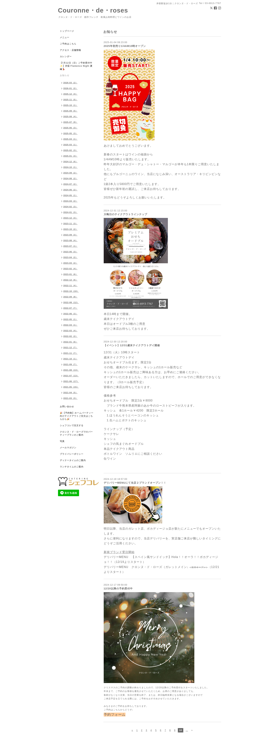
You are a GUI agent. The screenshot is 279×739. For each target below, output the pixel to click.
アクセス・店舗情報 (70, 50)
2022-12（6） (70, 280)
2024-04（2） (70, 201)
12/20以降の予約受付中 (118, 588)
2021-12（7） (70, 347)
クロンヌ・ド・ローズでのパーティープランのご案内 (76, 433)
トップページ (67, 31)
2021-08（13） (71, 370)
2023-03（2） (70, 263)
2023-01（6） (70, 274)
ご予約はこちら (68, 44)
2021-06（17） (71, 381)
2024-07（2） (70, 184)
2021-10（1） (70, 359)
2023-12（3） (70, 218)
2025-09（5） (70, 111)
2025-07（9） (70, 122)
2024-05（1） (70, 195)
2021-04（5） (70, 392)
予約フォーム (114, 714)
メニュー (64, 37)
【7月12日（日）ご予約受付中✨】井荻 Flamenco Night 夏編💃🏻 (76, 66)
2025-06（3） (70, 128)
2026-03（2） (70, 83)
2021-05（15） (71, 387)
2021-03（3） (70, 398)
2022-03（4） (70, 331)
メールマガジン (68, 447)
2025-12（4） (70, 94)
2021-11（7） (70, 353)
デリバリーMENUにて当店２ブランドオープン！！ (135, 482)
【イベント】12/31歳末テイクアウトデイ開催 (132, 345)
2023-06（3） (70, 252)
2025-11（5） (70, 100)
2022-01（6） (70, 342)
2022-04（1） (70, 325)
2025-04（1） (70, 139)
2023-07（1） (70, 246)
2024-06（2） (70, 190)
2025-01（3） (70, 156)
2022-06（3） (70, 314)
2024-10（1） (70, 167)
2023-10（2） (70, 229)
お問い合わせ (67, 406)
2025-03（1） (70, 145)
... (187, 730)
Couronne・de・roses (93, 10)
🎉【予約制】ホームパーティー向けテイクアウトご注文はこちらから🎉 (76, 416)
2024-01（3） (70, 212)
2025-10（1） (70, 105)
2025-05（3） (70, 133)
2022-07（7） (70, 308)
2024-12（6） (70, 161)
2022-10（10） (71, 291)
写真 (62, 441)
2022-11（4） (70, 285)
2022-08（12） (71, 302)
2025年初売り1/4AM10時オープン (125, 46)
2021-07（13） (71, 376)
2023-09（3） (70, 235)
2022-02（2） (70, 336)
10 (180, 730)
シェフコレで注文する (71, 425)
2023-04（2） (70, 257)
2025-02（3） (70, 150)
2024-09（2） (70, 173)
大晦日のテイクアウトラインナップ (125, 214)
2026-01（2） (70, 88)
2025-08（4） (70, 116)
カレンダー (66, 56)
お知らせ (64, 75)
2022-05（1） (70, 319)
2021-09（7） (70, 364)
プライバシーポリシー (71, 454)
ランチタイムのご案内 (71, 466)
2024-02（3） (70, 207)
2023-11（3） (70, 223)
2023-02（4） (70, 269)
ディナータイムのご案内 (73, 460)
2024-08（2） (70, 178)
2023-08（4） (70, 240)
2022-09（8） (70, 297)
